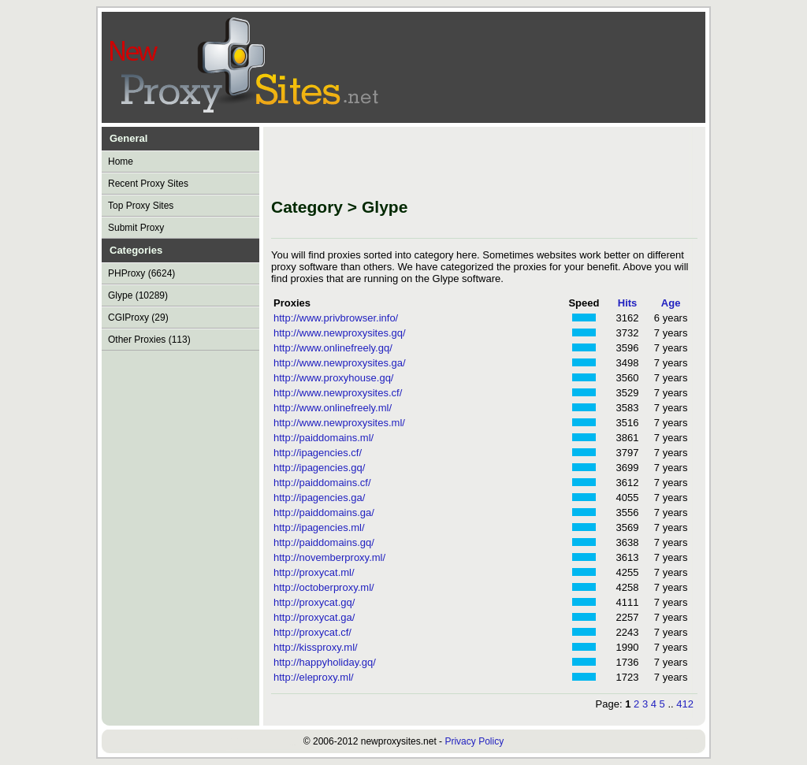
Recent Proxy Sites (148, 183)
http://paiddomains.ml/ (323, 438)
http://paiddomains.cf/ (322, 482)
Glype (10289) (138, 295)
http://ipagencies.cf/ (317, 453)
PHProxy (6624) (141, 273)
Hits (628, 303)
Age (671, 303)
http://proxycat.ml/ (314, 572)
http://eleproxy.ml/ (313, 677)
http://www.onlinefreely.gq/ (332, 348)
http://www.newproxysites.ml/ (339, 423)
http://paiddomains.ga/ (323, 512)
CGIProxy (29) (138, 317)
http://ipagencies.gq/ (319, 467)
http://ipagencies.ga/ (319, 497)
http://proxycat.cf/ (312, 632)
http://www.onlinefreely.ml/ (332, 408)
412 (685, 704)
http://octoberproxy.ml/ (323, 587)
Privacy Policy (474, 741)
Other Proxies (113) (149, 339)
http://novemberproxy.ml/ (329, 557)
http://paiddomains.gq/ (323, 542)
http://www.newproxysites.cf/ (337, 393)
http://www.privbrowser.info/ (335, 318)
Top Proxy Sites (140, 205)
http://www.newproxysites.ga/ (339, 363)
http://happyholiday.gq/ (324, 662)
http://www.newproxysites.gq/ (339, 333)
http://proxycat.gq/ (314, 602)
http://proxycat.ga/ (314, 617)
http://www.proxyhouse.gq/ (333, 378)
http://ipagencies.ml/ (319, 527)
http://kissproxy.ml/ (315, 647)
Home (120, 161)
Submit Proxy (136, 227)
